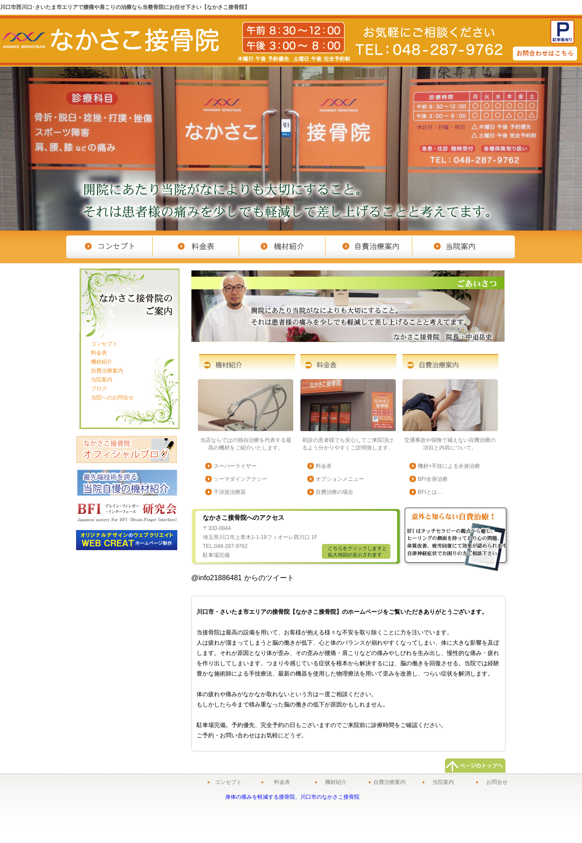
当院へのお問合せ (112, 397)
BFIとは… (430, 492)
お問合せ (497, 782)
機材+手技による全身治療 (449, 466)
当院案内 (101, 380)
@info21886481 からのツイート (242, 578)
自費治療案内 (107, 371)
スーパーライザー (235, 466)
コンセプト (104, 344)
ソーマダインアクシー (240, 479)
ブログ (99, 388)
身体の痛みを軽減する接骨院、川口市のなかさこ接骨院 (292, 797)
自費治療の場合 (334, 492)
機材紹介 (101, 362)
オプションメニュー (340, 479)
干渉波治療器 (230, 492)
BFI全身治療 (433, 479)
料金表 (324, 466)
